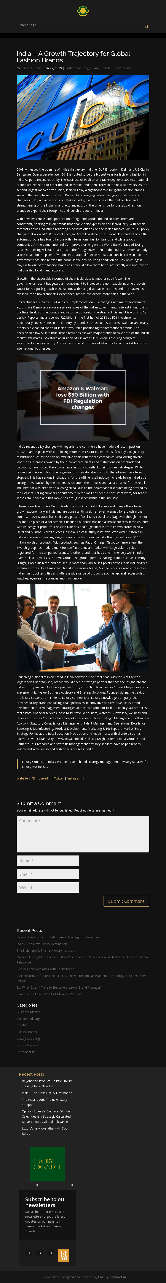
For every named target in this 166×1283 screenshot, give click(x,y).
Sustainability (26, 1052)
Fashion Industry (76, 68)
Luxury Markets (27, 1045)
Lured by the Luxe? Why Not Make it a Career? (49, 994)
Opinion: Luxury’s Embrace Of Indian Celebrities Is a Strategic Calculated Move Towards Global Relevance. (47, 1116)
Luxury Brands (100, 68)
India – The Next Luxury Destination (42, 944)
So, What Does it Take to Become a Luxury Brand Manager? (59, 987)
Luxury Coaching (28, 1038)
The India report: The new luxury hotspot (45, 950)
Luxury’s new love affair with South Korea (45, 969)
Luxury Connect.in (112, 1277)
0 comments (122, 68)
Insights (22, 1025)
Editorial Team (31, 68)
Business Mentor (28, 1012)
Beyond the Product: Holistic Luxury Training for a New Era (58, 937)
